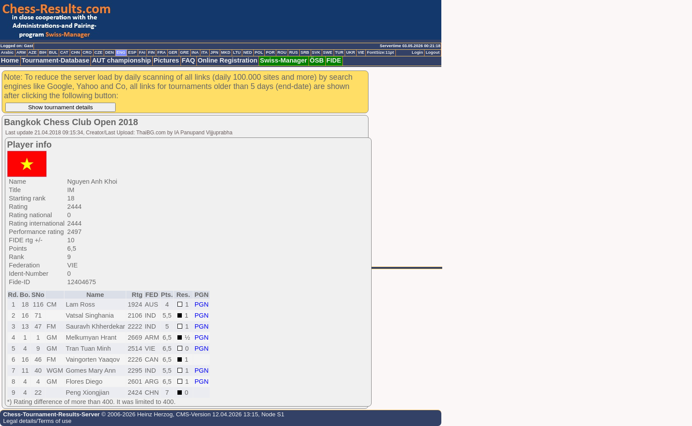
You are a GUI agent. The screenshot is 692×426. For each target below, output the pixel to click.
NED (247, 52)
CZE (98, 52)
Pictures (166, 60)
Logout (432, 52)
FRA (161, 52)
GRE (184, 52)
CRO (87, 52)
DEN (109, 52)
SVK (316, 52)
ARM (21, 52)
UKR (350, 52)
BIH (42, 52)
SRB (305, 52)
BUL (53, 52)
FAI (142, 52)
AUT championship (121, 60)
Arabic (7, 52)
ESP (132, 52)
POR (270, 52)
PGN (202, 304)
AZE (32, 52)
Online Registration (227, 60)
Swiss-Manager (283, 60)
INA (195, 52)
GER (173, 52)
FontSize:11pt (380, 52)
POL (259, 52)
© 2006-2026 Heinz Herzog (136, 414)
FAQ (188, 60)
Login (417, 52)
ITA (204, 52)
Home (10, 60)
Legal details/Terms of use (37, 421)
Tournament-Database (56, 60)
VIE (360, 52)
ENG (121, 52)
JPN (214, 52)
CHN (75, 52)
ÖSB (317, 60)
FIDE (334, 60)
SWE (327, 52)
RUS (293, 52)
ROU (281, 52)
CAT (64, 52)
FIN (151, 52)
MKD (225, 52)
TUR (339, 52)
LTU (237, 52)
